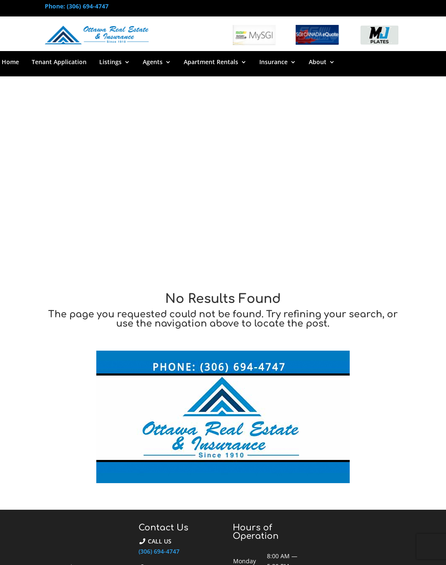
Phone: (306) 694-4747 (77, 6)
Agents (153, 62)
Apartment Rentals (211, 62)
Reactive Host (189, 555)
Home (10, 62)
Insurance (273, 62)
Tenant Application (59, 62)
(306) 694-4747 (159, 361)
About (317, 62)
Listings (110, 62)
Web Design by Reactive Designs (216, 545)
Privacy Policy (382, 545)
